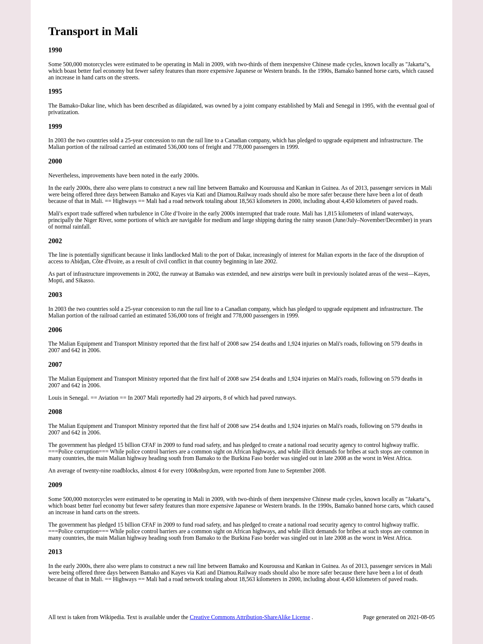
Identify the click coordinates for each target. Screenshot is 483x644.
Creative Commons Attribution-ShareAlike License (250, 617)
